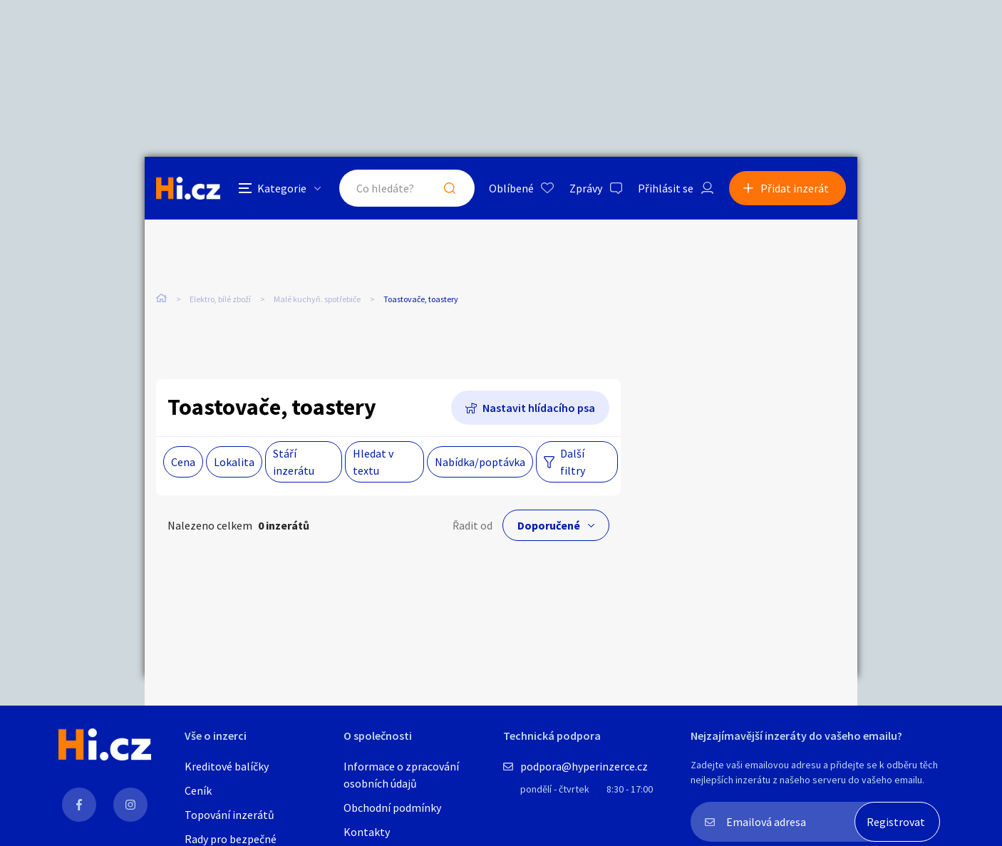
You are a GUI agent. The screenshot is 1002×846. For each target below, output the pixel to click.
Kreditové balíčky (227, 766)
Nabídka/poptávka (480, 462)
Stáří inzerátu (293, 462)
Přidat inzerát (794, 188)
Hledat (450, 188)
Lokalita (234, 462)
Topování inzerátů (229, 815)
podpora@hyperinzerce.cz (584, 766)
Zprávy (585, 188)
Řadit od (472, 525)
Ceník (198, 790)
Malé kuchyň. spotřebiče (317, 299)
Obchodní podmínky (392, 807)
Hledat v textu (373, 462)
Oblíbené (511, 188)
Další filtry (572, 462)
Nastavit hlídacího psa (538, 408)
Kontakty (367, 832)
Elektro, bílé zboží (220, 299)
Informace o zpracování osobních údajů (401, 774)
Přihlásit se (665, 188)
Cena (183, 462)
